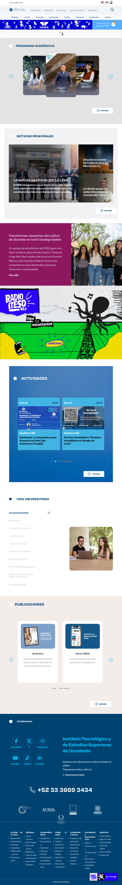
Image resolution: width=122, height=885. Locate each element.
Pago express (105, 842)
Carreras (14, 844)
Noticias (27, 17)
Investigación (53, 17)
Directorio (59, 838)
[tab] (30, 513)
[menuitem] (35, 10)
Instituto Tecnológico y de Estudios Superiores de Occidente (87, 744)
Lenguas (44, 850)
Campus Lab (31, 855)
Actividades (39, 17)
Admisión (108, 17)
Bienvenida (15, 838)
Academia (67, 17)
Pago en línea (105, 839)
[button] (51, 461)
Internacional (94, 17)
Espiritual (44, 847)
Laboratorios (31, 858)
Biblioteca (30, 851)
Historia (58, 841)
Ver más (13, 275)
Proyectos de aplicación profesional (75, 841)
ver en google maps (73, 775)
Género (43, 854)
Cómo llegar (31, 842)
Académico (45, 838)
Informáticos (105, 836)
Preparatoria (16, 841)
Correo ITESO (105, 851)
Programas (15, 17)
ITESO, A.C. (59, 844)
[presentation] (11, 659)
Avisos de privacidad (61, 882)
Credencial (104, 855)
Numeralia (59, 847)
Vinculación (80, 17)
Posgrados (15, 847)
